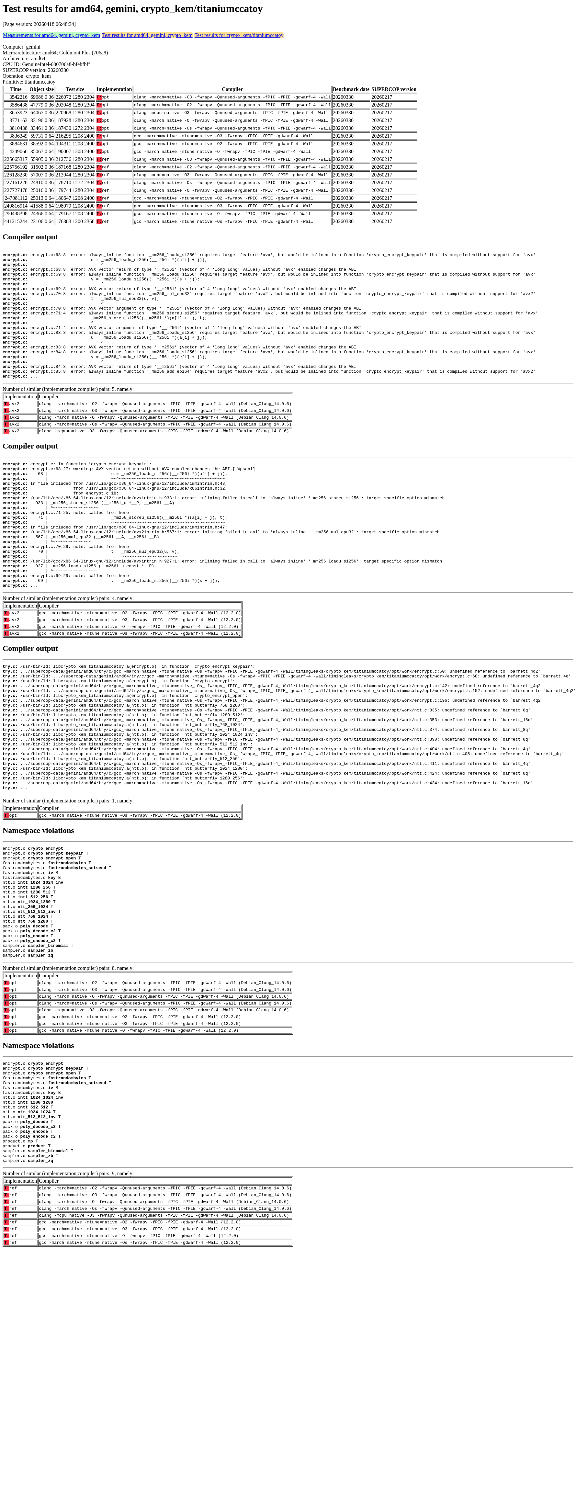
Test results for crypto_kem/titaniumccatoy (239, 35)
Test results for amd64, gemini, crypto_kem (147, 35)
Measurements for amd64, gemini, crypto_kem (51, 35)
